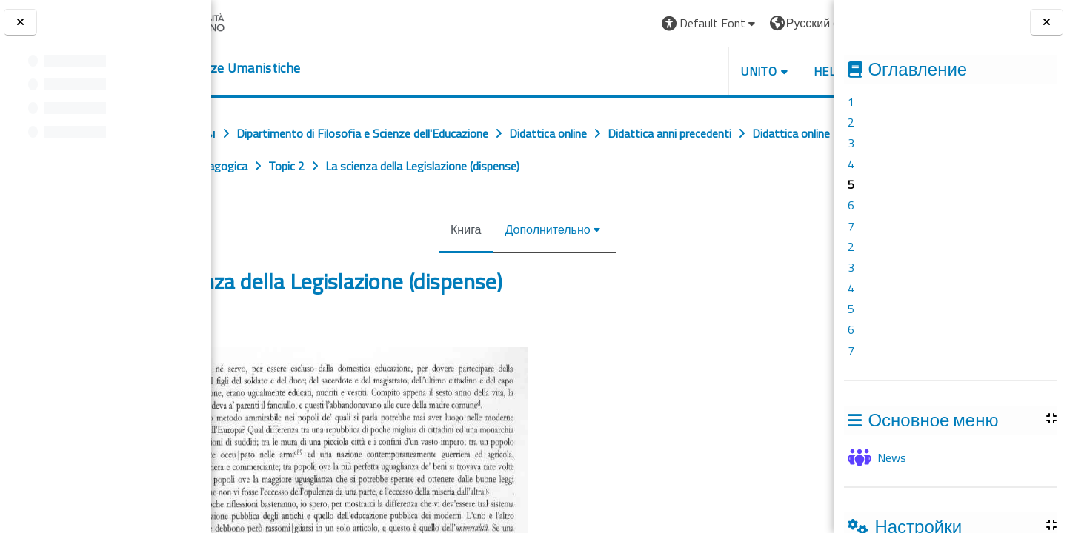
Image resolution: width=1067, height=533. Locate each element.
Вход (797, 23)
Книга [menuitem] (461, 262)
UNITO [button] (660, 71)
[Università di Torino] (268, 21)
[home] (302, 68)
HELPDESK (744, 71)
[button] (611, 23)
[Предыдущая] (216, 367)
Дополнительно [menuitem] (542, 262)
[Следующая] (828, 367)
